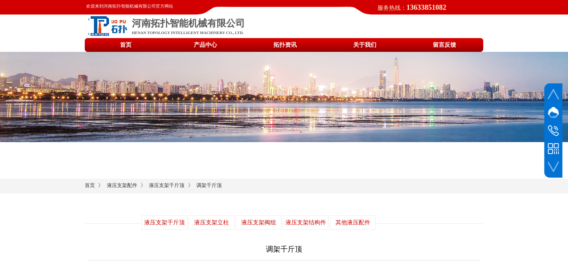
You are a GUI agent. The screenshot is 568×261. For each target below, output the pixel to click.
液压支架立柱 (211, 222)
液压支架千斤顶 (166, 185)
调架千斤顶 (209, 185)
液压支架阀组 (258, 222)
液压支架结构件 (305, 222)
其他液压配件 (352, 222)
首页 (90, 185)
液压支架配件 (122, 185)
